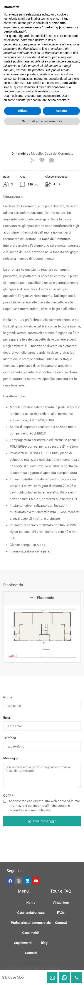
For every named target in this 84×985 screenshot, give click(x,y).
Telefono (9, 744)
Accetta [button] (61, 966)
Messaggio (11, 764)
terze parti (71, 890)
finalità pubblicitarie (16, 916)
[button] (42, 56)
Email (7, 724)
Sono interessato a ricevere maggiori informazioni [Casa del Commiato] (42, 781)
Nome (7, 704)
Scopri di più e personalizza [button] (42, 976)
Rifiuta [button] (23, 966)
